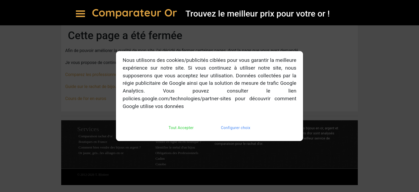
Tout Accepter (181, 127)
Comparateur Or (136, 12)
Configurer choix (236, 127)
